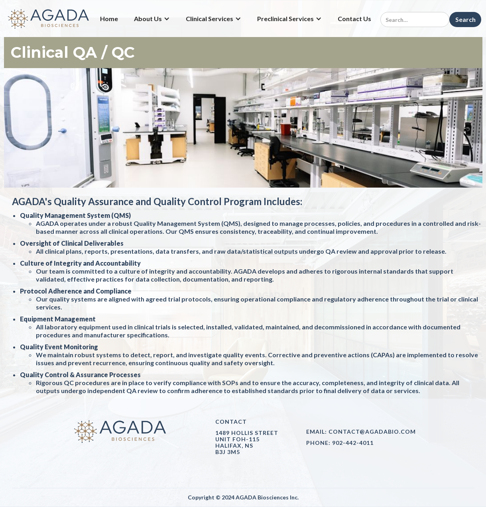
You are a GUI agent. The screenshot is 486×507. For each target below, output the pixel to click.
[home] (49, 19)
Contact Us (354, 18)
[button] (152, 19)
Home (109, 18)
